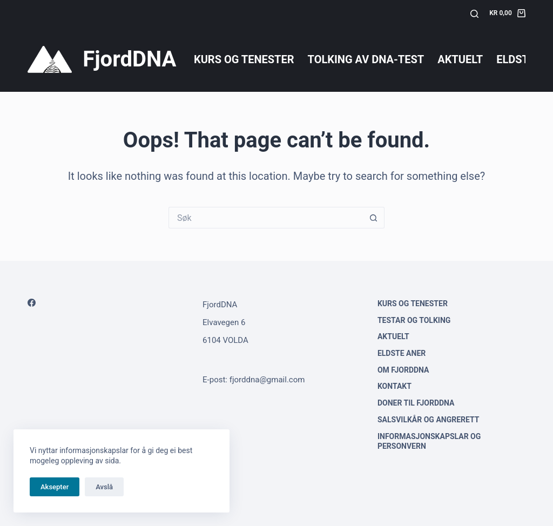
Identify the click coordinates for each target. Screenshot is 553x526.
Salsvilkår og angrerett (428, 419)
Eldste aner (401, 353)
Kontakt (394, 386)
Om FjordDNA (403, 370)
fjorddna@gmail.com (267, 380)
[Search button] (374, 217)
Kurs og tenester (244, 59)
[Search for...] (265, 217)
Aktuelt (460, 59)
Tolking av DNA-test (366, 59)
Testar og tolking (413, 320)
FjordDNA (129, 59)
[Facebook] (32, 303)
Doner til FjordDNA (416, 403)
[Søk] (474, 14)
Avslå (104, 487)
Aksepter (55, 487)
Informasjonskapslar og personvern (429, 441)
